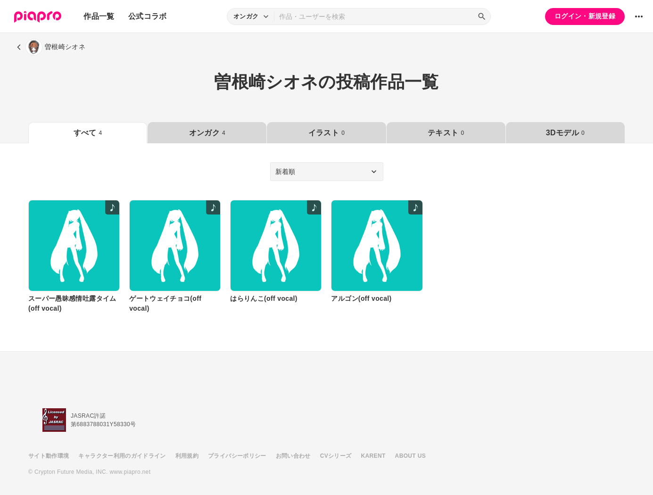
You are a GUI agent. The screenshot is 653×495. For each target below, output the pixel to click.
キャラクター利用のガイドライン (121, 456)
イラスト (326, 133)
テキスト (446, 133)
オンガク (207, 133)
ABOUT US (410, 456)
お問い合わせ (293, 456)
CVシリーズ (336, 456)
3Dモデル (565, 133)
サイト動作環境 (48, 456)
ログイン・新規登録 (584, 16)
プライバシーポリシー (237, 456)
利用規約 (186, 456)
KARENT (373, 456)
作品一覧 (98, 16)
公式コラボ (147, 16)
